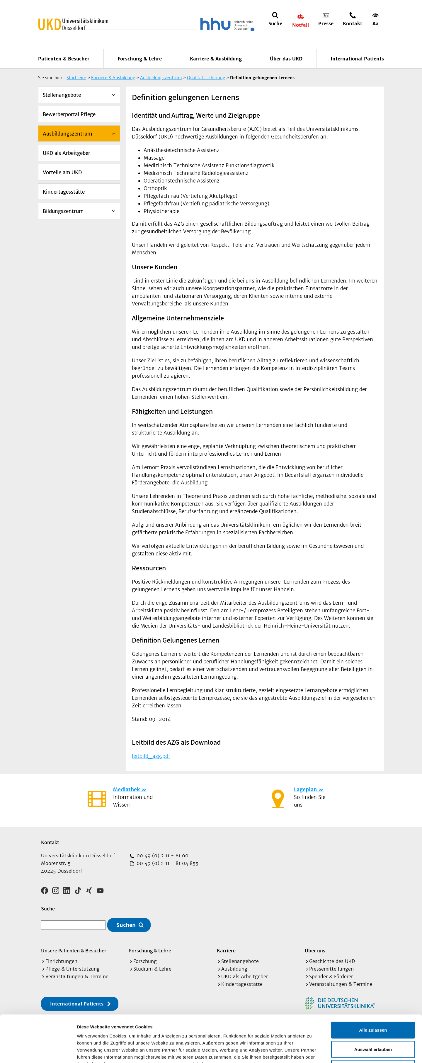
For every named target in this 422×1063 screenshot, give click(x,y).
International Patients (357, 59)
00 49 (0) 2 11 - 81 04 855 (166, 863)
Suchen (126, 925)
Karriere (226, 950)
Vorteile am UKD (62, 172)
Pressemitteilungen (331, 969)
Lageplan (305, 789)
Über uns (315, 950)
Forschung (145, 961)
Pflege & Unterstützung (72, 969)
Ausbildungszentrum (67, 134)
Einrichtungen (61, 961)
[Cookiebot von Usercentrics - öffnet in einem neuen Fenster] (38, 1051)
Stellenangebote (62, 95)
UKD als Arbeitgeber (66, 153)
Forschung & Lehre (140, 59)
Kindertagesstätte (64, 192)
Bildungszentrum (63, 211)
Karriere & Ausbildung (216, 59)
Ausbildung (234, 969)
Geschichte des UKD (332, 961)
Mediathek (126, 789)
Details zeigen (311, 1051)
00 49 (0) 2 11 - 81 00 (161, 855)
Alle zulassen (373, 985)
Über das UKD (286, 59)
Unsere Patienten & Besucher (73, 950)
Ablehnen (373, 1024)
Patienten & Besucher (63, 59)
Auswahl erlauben (373, 1005)
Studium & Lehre (152, 969)
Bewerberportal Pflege (69, 114)
